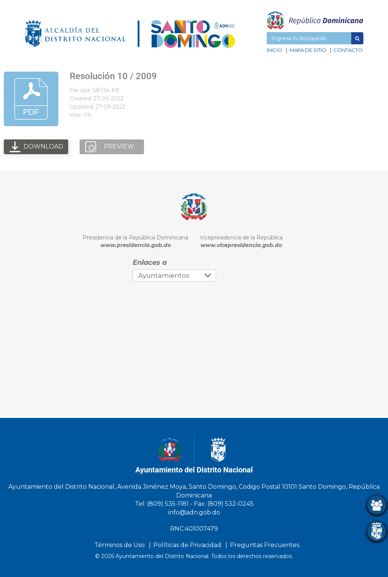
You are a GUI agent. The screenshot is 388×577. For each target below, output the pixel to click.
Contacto (348, 50)
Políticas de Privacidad (187, 545)
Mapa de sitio (307, 50)
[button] (357, 38)
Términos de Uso (119, 545)
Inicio (274, 50)
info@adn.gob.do (194, 512)
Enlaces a (150, 262)
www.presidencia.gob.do (135, 245)
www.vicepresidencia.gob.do (241, 245)
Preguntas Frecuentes (264, 545)
